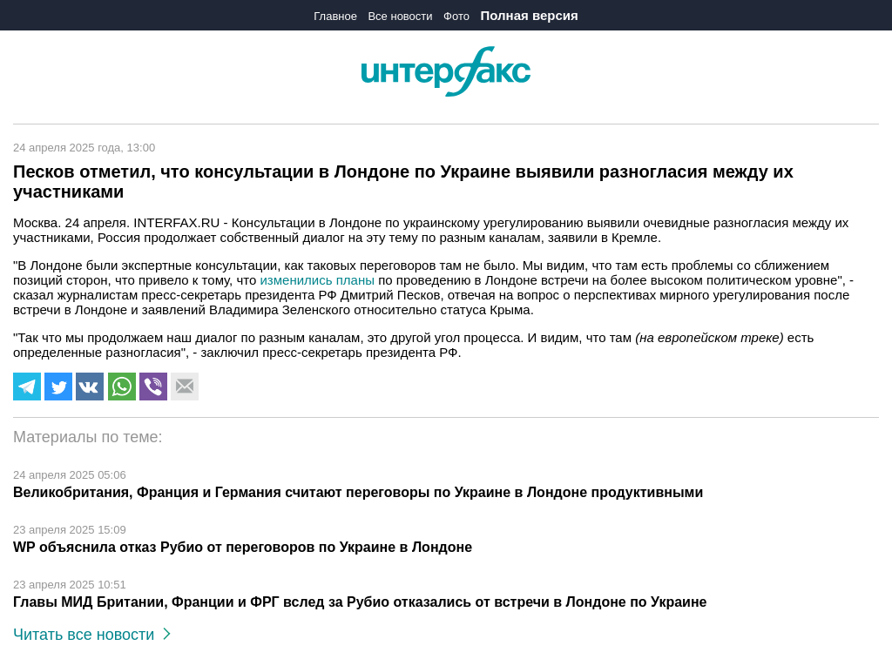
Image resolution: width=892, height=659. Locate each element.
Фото (456, 16)
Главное (335, 16)
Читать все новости (92, 634)
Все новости (400, 16)
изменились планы (317, 279)
